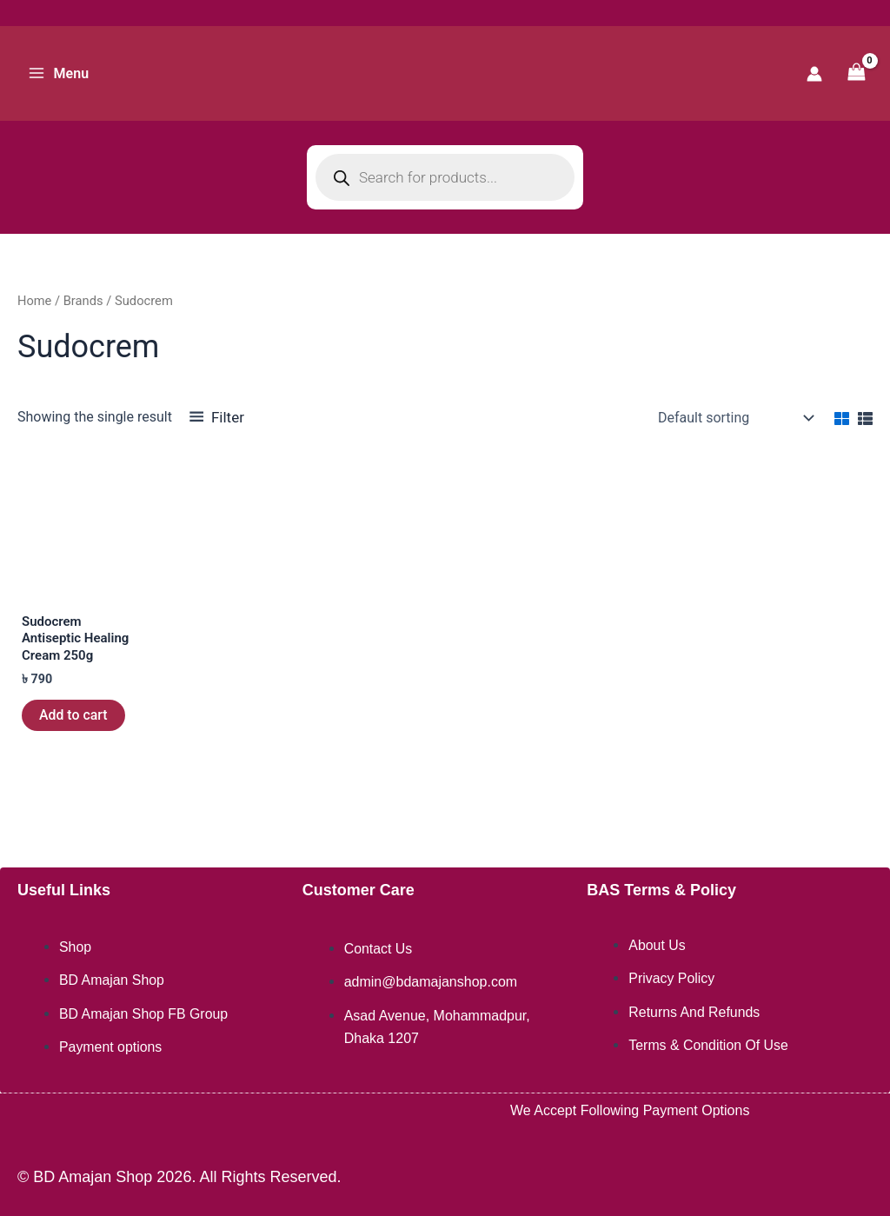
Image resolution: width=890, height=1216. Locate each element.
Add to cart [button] (73, 719)
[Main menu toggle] (58, 73)
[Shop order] (734, 418)
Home (34, 301)
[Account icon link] (814, 74)
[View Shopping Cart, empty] (856, 73)
